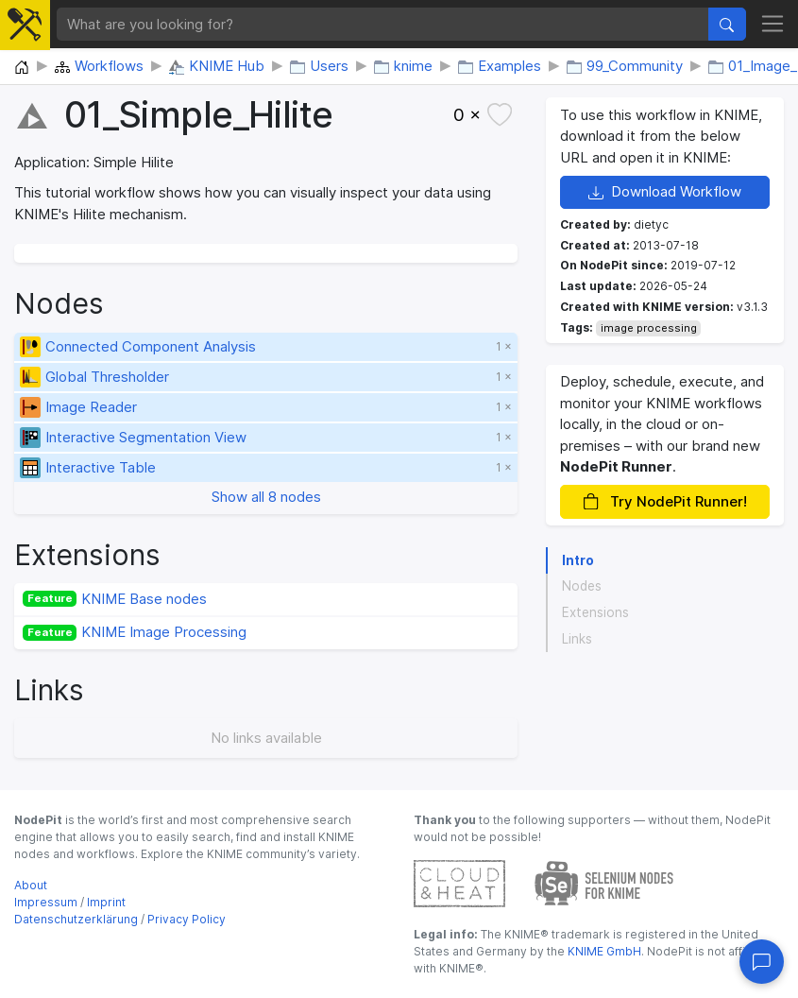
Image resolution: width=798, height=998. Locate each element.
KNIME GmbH (603, 951)
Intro (578, 560)
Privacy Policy (186, 919)
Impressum (45, 902)
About (30, 885)
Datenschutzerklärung (76, 919)
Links (577, 638)
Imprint (106, 902)
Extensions (595, 612)
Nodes (582, 586)
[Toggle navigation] (773, 25)
